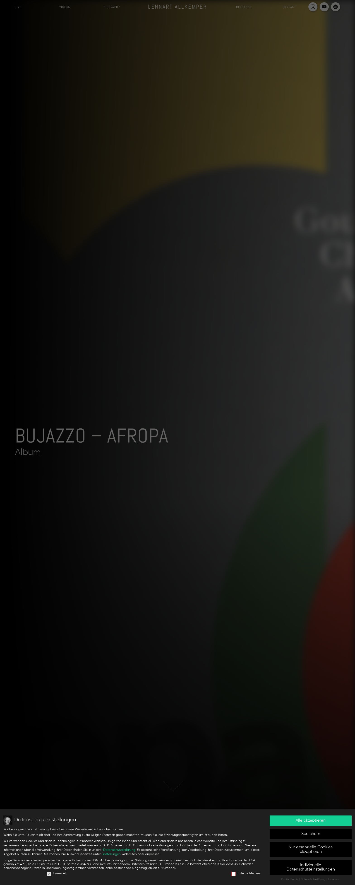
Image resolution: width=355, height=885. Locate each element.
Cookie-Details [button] (290, 879)
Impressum (334, 879)
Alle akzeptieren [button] (311, 820)
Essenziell (56, 873)
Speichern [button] (310, 834)
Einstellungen (111, 854)
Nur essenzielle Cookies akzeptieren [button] (311, 849)
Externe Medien (245, 873)
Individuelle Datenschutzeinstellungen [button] (311, 867)
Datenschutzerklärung (119, 849)
